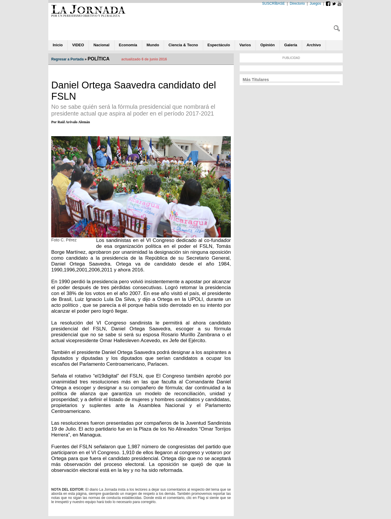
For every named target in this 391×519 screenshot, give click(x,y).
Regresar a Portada (67, 59)
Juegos (315, 3)
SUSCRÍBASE (273, 3)
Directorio (297, 3)
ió (267, 45)
